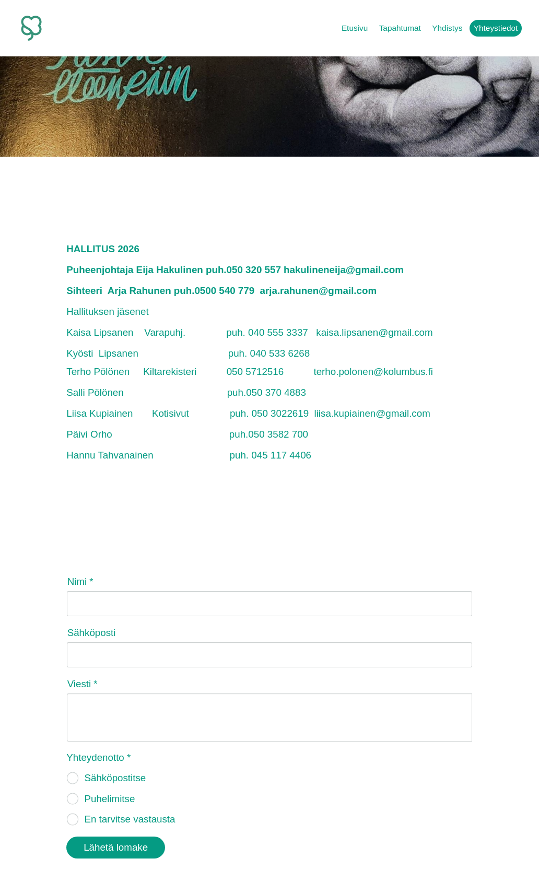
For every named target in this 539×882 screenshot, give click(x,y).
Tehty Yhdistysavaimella (439, 854)
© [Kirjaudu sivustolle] (70, 854)
